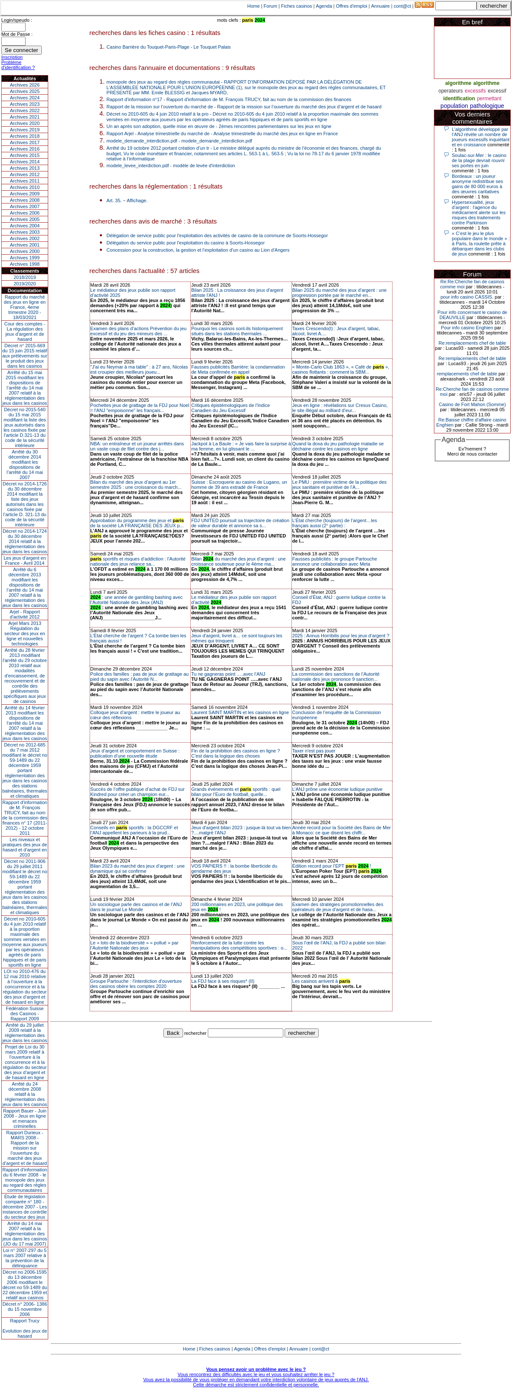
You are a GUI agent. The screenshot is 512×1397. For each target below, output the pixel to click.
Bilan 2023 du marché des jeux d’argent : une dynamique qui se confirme (137, 868)
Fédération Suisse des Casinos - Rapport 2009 (25, 1013)
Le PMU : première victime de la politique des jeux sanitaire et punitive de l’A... (339, 484)
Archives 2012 (25, 174)
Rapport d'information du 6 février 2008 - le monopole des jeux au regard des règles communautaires (25, 1180)
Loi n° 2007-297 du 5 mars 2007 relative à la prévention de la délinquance (25, 1258)
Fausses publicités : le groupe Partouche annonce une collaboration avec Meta (334, 561)
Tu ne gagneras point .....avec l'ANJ (228, 674)
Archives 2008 (25, 200)
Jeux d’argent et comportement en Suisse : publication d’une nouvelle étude (135, 753)
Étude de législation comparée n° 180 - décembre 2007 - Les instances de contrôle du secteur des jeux (25, 1207)
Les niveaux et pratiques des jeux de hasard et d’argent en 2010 (25, 847)
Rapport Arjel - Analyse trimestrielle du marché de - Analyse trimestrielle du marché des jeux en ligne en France (222, 133)
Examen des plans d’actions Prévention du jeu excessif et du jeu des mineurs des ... (138, 331)
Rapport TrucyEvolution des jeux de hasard (25, 1328)
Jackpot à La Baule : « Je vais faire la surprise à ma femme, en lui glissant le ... (241, 446)
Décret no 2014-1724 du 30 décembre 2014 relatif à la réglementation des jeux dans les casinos (25, 541)
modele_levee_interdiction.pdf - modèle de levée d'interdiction (171, 165)
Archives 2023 (25, 104)
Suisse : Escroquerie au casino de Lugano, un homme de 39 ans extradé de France (239, 484)
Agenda (324, 6)
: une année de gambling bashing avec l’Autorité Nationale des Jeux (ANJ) (136, 600)
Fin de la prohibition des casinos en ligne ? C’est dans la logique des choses (235, 753)
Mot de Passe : (16, 34)
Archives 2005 (25, 219)
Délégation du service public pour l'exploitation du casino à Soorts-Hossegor (186, 242)
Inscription (12, 57)
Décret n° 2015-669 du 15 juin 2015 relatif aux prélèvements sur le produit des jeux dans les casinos (24, 356)
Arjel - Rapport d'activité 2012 (25, 614)
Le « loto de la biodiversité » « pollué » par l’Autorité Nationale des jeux (134, 945)
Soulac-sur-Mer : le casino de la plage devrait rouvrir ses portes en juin (479, 160)
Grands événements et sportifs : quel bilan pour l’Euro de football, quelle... (235, 792)
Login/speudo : (16, 20)
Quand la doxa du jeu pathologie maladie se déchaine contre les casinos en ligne (338, 446)
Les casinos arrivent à (321, 981)
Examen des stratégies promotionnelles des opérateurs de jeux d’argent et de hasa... (337, 907)
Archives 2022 (25, 110)
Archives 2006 (25, 212)
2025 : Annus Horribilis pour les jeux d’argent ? (340, 635)
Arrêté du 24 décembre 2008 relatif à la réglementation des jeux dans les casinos (25, 1094)
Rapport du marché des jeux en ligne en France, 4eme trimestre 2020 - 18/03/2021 (25, 307)
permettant (489, 99)
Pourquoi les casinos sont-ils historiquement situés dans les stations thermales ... (237, 331)
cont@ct (402, 6)
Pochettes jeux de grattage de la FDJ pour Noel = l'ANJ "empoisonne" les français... (139, 408)
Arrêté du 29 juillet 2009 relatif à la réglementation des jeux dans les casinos (25, 1032)
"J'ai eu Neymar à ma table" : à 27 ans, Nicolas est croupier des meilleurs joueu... (139, 369)
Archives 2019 (25, 129)
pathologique (487, 105)
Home (253, 6)
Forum (270, 6)
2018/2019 (25, 277)
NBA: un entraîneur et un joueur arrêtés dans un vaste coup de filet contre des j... (137, 446)
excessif (497, 91)
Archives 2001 (25, 244)
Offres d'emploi (351, 6)
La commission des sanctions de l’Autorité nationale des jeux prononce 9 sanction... (336, 676)
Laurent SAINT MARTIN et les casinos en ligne (240, 712)
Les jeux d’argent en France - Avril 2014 (24, 560)
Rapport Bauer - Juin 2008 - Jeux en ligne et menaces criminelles (25, 1118)
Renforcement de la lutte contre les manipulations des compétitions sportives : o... (239, 945)
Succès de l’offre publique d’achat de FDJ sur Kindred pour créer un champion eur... (137, 792)
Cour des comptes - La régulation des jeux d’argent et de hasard (24, 331)
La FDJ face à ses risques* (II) (222, 981)
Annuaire (380, 6)
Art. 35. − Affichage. (127, 200)
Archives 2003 (25, 232)
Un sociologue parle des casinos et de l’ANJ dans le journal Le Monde (136, 907)
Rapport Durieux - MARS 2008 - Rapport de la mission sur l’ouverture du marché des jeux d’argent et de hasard (25, 1148)
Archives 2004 (25, 225)
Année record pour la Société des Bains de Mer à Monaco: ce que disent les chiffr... (341, 830)
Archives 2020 (25, 123)
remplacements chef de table (467, 373)
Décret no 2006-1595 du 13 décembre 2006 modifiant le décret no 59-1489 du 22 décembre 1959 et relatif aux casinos (25, 1284)
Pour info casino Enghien (467, 327)
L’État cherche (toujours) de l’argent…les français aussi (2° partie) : (334, 523)
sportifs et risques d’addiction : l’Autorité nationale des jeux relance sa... (138, 561)
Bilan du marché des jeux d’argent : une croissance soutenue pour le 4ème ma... (238, 561)
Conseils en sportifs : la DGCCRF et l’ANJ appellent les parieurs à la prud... (134, 830)
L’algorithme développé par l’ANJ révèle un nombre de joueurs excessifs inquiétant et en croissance (480, 137)
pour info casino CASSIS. (466, 296)
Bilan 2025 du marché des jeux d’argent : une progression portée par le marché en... (339, 293)
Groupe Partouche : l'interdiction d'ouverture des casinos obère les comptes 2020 (136, 984)
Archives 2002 (25, 238)
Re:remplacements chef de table (472, 343)
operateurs (451, 91)
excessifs (475, 91)
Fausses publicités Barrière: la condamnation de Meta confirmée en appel (238, 369)
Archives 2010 (25, 187)
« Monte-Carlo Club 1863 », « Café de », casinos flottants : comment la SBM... (340, 369)
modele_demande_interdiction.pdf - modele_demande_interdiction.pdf (179, 140)
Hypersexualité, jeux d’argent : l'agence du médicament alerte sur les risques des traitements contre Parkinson (479, 212)
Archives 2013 (25, 168)
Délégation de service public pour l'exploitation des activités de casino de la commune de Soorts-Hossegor (217, 235)
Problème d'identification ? (18, 65)
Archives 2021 (25, 116)
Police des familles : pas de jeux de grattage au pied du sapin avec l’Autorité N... (139, 676)
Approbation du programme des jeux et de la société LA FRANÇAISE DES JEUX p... (137, 523)
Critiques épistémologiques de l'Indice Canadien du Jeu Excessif (230, 408)
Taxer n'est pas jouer (313, 750)
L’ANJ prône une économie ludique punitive (337, 789)
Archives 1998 (25, 264)
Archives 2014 (25, 161)
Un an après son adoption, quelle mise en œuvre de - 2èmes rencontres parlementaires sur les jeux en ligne (219, 126)
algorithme (458, 83)
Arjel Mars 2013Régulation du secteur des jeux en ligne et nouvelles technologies (24, 633)
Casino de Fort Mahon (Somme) (472, 404)
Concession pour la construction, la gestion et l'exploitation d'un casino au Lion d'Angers (198, 250)
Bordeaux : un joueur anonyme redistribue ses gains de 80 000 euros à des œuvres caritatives (477, 184)
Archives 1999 (25, 257)
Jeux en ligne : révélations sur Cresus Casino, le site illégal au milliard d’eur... (340, 408)
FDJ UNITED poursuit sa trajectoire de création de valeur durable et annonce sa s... (240, 523)
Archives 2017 (25, 142)
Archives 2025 (25, 91)
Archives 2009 (25, 193)
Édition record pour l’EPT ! (331, 865)
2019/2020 (25, 283)
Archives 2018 (25, 136)
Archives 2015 (25, 155)
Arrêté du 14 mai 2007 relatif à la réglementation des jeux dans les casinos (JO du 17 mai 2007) (25, 1233)
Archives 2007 (25, 206)
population (454, 105)
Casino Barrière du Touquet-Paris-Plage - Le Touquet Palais (169, 46)
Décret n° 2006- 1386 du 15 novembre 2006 (25, 1309)
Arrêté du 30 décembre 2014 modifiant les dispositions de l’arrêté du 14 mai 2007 (25, 464)
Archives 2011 (25, 180)
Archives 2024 (25, 97)
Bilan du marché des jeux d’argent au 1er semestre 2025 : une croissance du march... (136, 484)
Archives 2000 (25, 251)
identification (459, 99)
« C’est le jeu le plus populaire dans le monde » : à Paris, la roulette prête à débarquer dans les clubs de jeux (481, 243)
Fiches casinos (296, 6)
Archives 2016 (25, 148)
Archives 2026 (25, 84)
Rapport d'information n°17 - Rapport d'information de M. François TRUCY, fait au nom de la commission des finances (229, 99)
